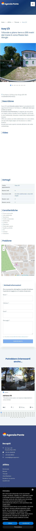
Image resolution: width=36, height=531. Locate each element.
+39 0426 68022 (9, 455)
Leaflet (17, 275)
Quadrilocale (6, 481)
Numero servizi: (6, 202)
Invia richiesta (18, 341)
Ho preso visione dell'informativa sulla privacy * (16, 336)
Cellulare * (6, 303)
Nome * (5, 295)
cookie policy (6, 504)
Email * (5, 311)
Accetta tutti (26, 523)
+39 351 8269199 (10, 452)
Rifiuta (10, 523)
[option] (18, 64)
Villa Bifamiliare (7, 476)
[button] (3, 247)
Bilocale (5, 471)
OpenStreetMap (25, 275)
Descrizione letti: (6, 194)
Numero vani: (5, 199)
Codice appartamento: (6, 186)
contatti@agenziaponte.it (12, 457)
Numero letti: (5, 190)
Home (2, 22)
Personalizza (18, 527)
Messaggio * (6, 320)
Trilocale (16, 22)
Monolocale (6, 469)
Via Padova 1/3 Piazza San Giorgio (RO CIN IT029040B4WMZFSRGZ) (14, 95)
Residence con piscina (9, 478)
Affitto (9, 22)
